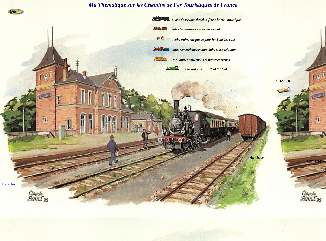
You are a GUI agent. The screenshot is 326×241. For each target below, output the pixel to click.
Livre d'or (8, 184)
